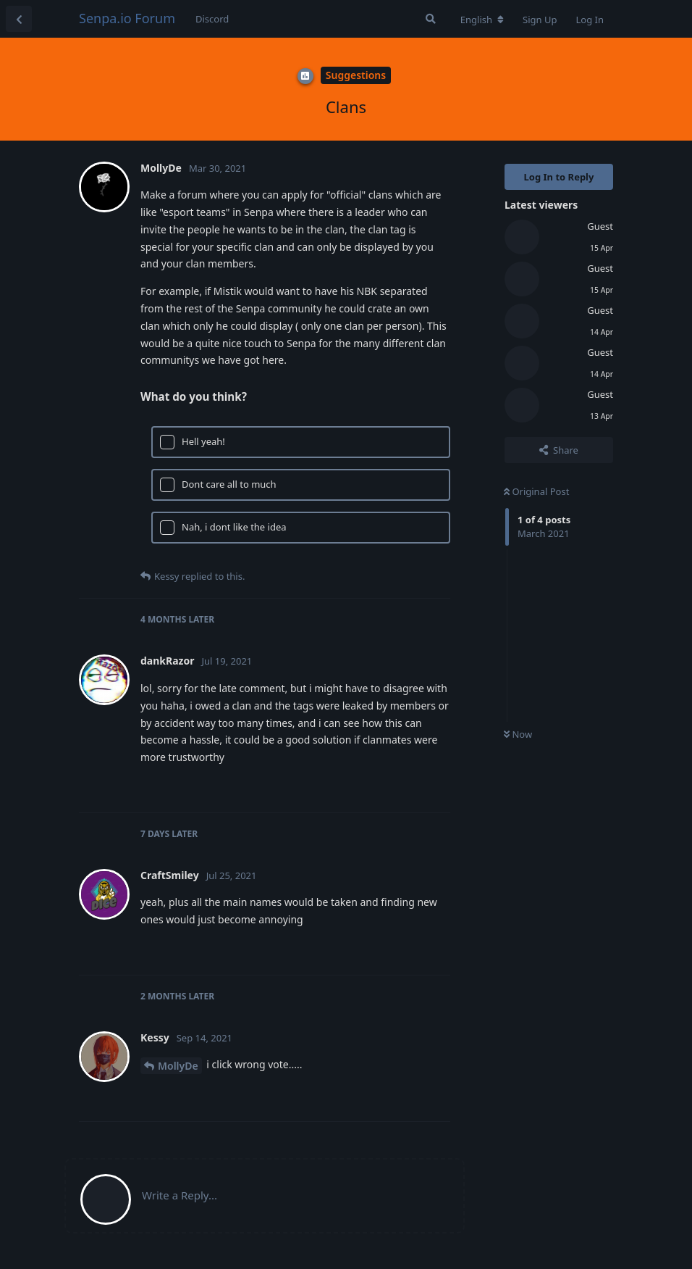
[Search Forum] (431, 19)
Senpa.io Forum (127, 18)
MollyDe (178, 1066)
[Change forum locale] (482, 20)
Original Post (536, 491)
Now (518, 734)
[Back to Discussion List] (19, 19)
